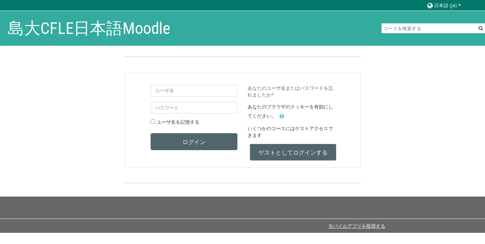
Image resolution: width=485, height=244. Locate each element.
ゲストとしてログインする (293, 152)
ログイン (194, 142)
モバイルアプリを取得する (356, 226)
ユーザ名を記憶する (178, 122)
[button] (449, 5)
